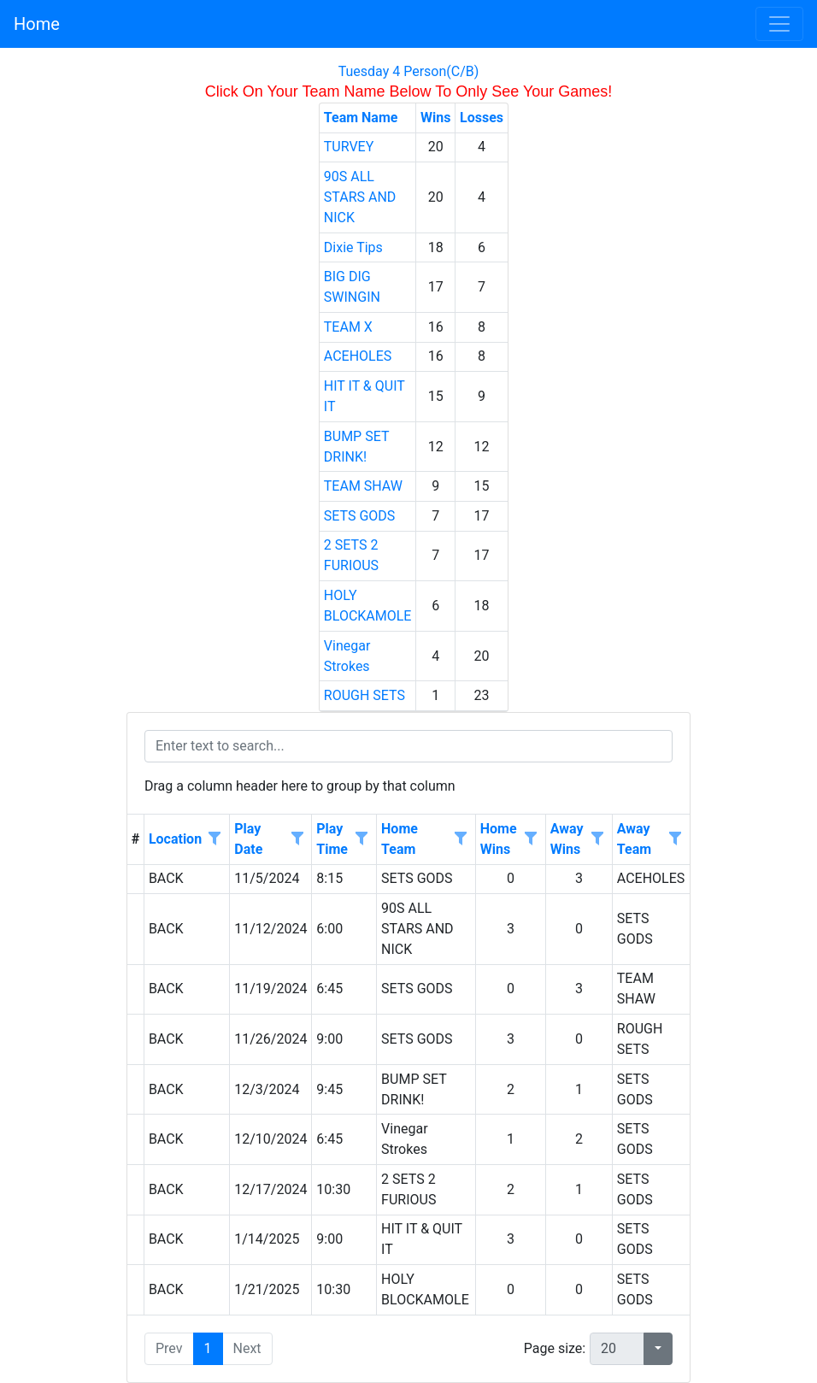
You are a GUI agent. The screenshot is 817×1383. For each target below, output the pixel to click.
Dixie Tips (353, 247)
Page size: (554, 1348)
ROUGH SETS (364, 695)
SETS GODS (360, 516)
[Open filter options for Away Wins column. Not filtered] (597, 839)
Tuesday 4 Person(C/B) (408, 71)
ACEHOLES (358, 356)
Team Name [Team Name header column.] (361, 117)
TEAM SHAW (363, 486)
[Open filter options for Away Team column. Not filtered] (675, 839)
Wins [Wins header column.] (435, 117)
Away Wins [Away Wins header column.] (567, 839)
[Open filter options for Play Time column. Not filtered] (361, 839)
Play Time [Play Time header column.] (332, 839)
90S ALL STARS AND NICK (360, 197)
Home (37, 24)
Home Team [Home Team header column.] (399, 839)
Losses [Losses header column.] (481, 117)
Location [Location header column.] (175, 839)
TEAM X (348, 327)
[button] (658, 1349)
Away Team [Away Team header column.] (634, 839)
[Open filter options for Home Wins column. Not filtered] (530, 839)
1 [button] (208, 1348)
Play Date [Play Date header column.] (248, 839)
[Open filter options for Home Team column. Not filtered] (460, 839)
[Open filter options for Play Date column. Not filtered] (296, 839)
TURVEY (349, 146)
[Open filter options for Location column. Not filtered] (214, 839)
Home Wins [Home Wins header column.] (498, 839)
